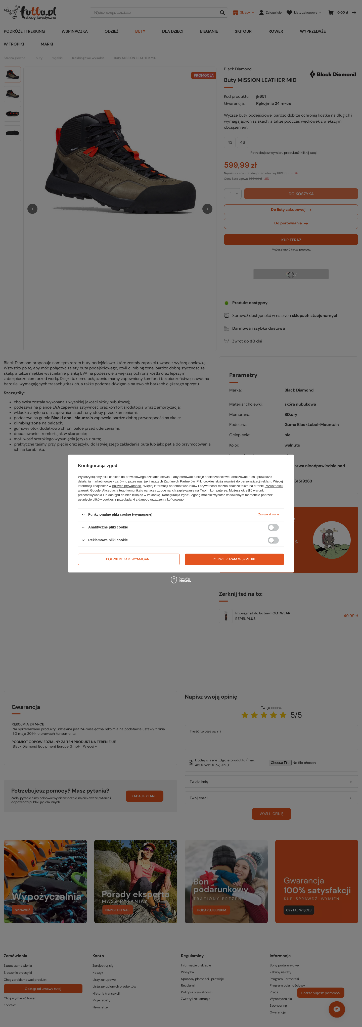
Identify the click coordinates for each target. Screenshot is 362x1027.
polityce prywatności (127, 486)
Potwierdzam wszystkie (234, 559)
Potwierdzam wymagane (129, 559)
